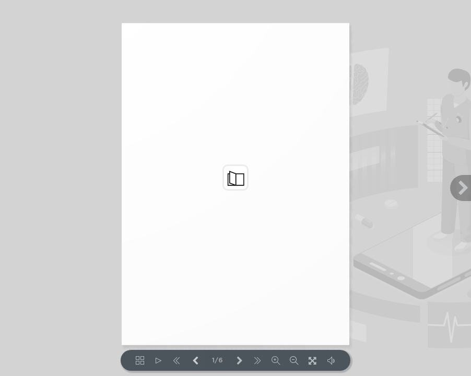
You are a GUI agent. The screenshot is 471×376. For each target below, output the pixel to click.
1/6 (217, 360)
